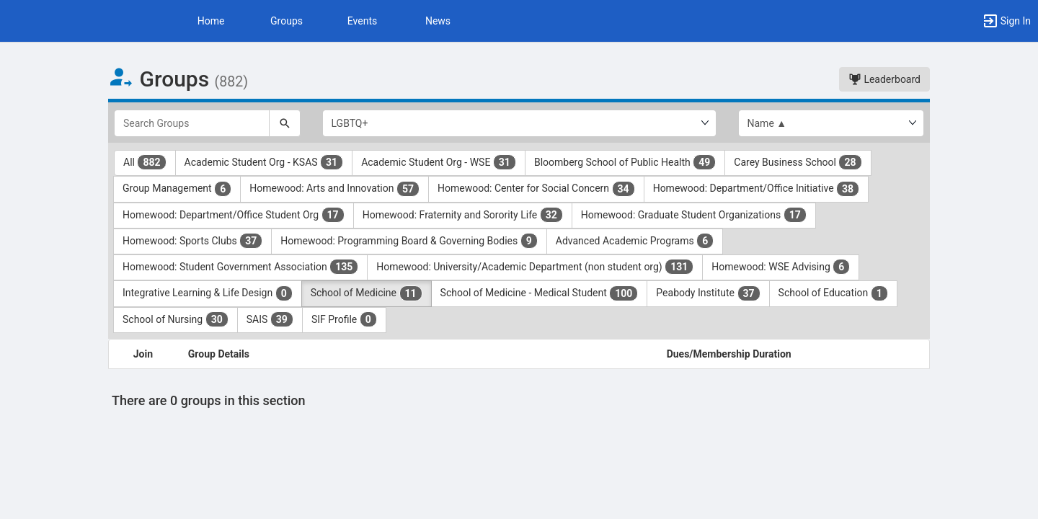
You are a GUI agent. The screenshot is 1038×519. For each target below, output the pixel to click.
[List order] (831, 123)
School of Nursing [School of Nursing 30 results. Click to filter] (176, 319)
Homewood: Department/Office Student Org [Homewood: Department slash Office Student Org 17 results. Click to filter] (234, 215)
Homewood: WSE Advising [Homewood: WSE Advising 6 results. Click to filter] (780, 267)
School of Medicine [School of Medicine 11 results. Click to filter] (366, 293)
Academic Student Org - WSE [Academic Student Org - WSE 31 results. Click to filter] (438, 162)
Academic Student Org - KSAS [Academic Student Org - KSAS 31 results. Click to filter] (264, 162)
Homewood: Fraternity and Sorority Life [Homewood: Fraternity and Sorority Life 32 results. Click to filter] (463, 215)
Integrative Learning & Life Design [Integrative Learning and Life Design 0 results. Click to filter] (208, 293)
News (438, 21)
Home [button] (211, 21)
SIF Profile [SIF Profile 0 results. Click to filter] (344, 319)
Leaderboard (884, 79)
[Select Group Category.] (519, 123)
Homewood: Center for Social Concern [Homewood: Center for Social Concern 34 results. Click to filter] (536, 189)
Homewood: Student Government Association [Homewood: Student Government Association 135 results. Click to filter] (240, 267)
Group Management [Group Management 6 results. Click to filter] (177, 189)
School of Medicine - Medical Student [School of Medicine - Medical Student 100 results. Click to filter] (539, 293)
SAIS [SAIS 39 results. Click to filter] (270, 319)
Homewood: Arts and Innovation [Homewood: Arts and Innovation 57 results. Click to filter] (334, 189)
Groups (286, 21)
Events (362, 21)
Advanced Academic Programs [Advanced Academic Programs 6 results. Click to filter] (635, 241)
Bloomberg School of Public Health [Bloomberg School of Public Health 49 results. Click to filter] (625, 162)
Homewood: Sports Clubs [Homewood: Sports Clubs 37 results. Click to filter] (192, 241)
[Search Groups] (192, 123)
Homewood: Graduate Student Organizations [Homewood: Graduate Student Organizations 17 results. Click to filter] (694, 215)
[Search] (285, 123)
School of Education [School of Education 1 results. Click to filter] (833, 293)
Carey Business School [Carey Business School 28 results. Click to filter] (797, 162)
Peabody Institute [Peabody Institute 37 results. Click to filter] (708, 293)
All (145, 162)
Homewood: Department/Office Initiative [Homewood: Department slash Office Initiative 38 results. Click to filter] (756, 189)
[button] (1006, 21)
